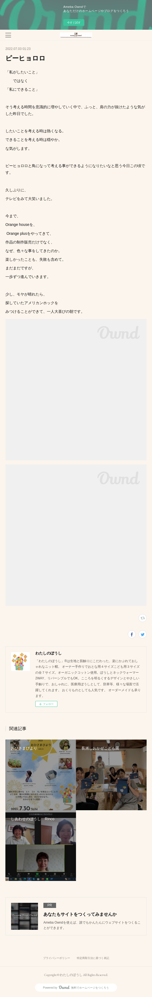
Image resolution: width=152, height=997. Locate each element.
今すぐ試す (74, 22)
